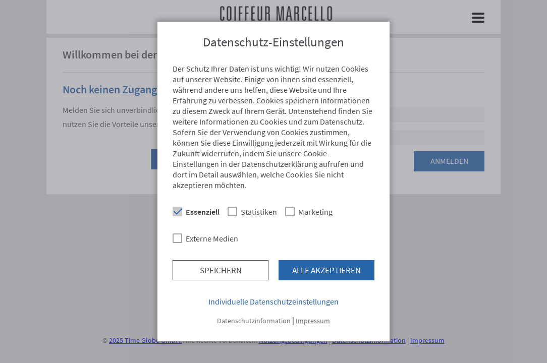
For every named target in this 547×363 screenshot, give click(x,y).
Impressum (313, 320)
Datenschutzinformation (254, 320)
